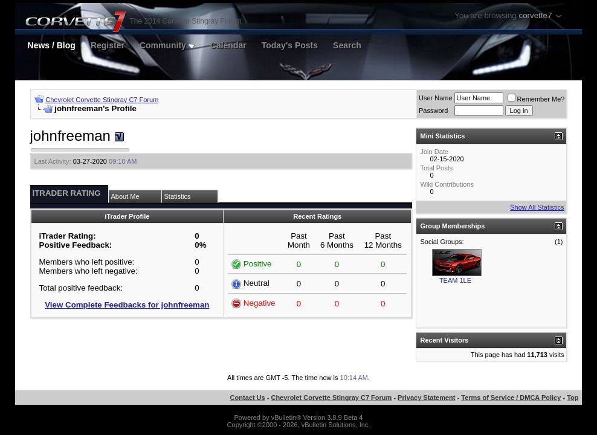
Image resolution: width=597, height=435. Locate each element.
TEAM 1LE (455, 280)
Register (107, 45)
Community (167, 45)
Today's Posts (290, 45)
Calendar (228, 45)
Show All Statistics (537, 207)
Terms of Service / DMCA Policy (511, 397)
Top (572, 397)
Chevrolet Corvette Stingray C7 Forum (101, 99)
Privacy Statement (426, 397)
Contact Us (247, 397)
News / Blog (52, 45)
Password (433, 110)
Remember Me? (536, 99)
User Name (436, 98)
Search (347, 45)
